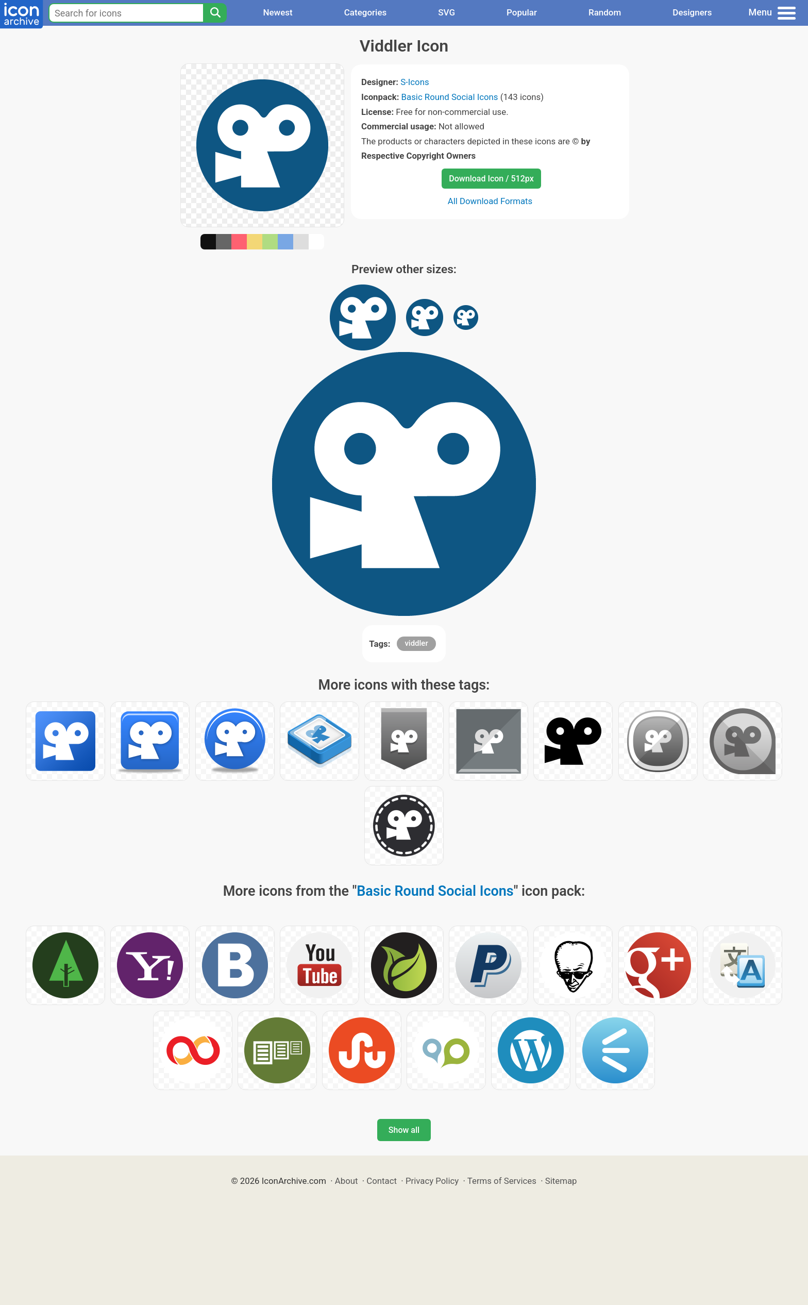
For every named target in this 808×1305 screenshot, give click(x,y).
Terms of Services (501, 1181)
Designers (692, 12)
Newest (277, 12)
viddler (416, 643)
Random (604, 12)
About (346, 1181)
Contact (381, 1181)
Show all (404, 1130)
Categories (365, 12)
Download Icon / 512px (491, 178)
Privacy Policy (432, 1181)
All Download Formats (490, 201)
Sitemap (561, 1181)
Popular (522, 12)
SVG (446, 12)
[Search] (215, 13)
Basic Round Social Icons (449, 97)
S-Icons (414, 82)
